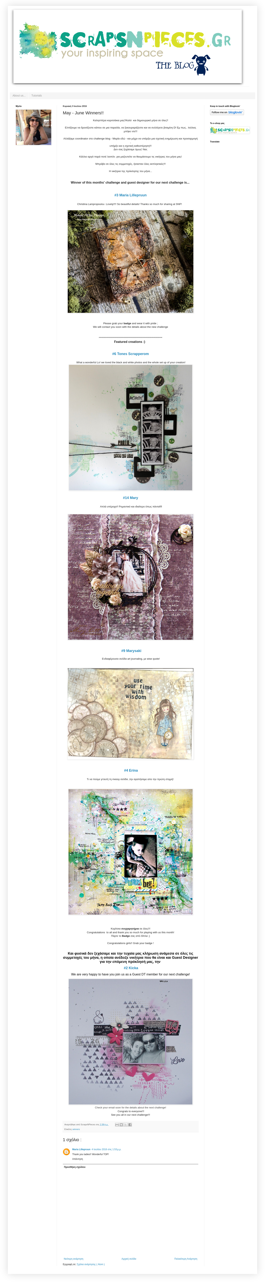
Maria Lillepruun (81, 1149)
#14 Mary (130, 498)
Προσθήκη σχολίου (74, 1167)
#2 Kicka (131, 968)
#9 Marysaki (131, 651)
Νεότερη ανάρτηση (73, 1258)
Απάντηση (77, 1159)
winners (76, 1129)
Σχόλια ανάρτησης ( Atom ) (91, 1264)
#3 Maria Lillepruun (130, 195)
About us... (19, 95)
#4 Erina (131, 770)
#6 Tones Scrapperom (130, 354)
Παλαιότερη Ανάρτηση (185, 1258)
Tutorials (36, 95)
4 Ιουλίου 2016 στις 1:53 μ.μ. (106, 1149)
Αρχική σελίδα (129, 1258)
